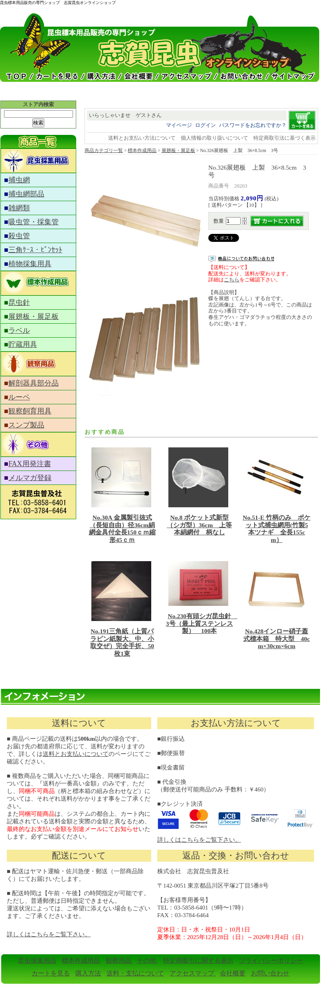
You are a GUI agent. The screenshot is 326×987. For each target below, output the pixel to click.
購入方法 (88, 973)
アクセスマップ (193, 973)
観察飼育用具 (29, 411)
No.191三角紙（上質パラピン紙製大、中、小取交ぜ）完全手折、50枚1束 (122, 642)
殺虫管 (19, 236)
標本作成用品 (142, 150)
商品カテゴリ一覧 (104, 150)
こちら (231, 280)
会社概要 (232, 973)
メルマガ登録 (29, 478)
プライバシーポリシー (271, 960)
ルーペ (19, 397)
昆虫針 (19, 303)
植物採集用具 (29, 264)
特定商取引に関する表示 (198, 960)
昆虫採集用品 (37, 960)
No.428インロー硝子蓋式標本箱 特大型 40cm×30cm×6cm (276, 638)
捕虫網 (19, 180)
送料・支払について (135, 973)
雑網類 (19, 208)
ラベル (19, 330)
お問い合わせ (270, 973)
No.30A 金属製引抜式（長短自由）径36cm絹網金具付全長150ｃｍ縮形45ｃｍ (122, 528)
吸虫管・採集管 (33, 222)
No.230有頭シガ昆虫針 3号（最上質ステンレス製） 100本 (201, 623)
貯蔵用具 (22, 344)
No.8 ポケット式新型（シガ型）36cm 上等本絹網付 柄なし (199, 525)
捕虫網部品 (26, 194)
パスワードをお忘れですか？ (252, 125)
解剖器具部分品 (33, 383)
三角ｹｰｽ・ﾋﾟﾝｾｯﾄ (35, 250)
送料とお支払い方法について (142, 138)
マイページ (179, 125)
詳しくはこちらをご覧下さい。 (199, 840)
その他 (147, 960)
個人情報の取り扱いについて (214, 138)
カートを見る (51, 973)
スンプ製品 (26, 425)
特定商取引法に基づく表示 (284, 138)
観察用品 (119, 960)
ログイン (205, 125)
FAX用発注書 (29, 464)
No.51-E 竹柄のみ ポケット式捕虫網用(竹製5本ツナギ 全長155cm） (276, 528)
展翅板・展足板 (33, 316)
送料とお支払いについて (76, 754)
